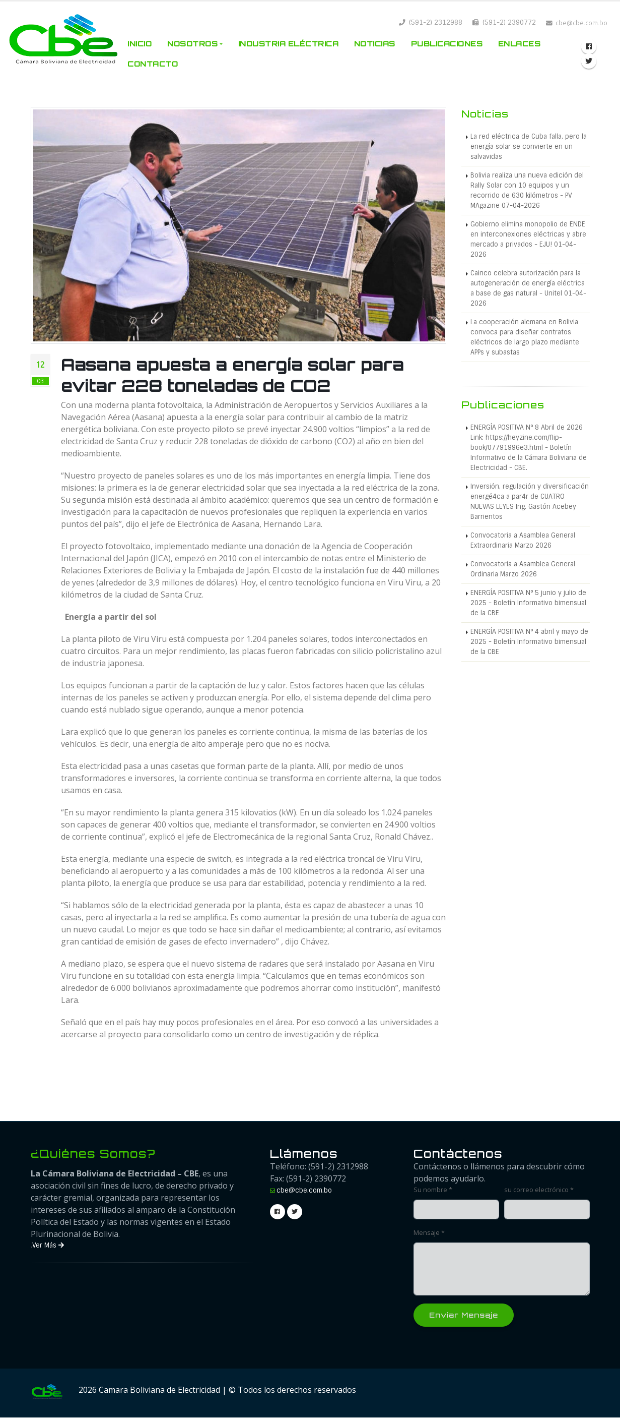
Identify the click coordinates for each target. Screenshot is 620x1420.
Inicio (139, 43)
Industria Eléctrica (288, 43)
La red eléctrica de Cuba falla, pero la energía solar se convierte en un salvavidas (528, 146)
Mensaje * (429, 1232)
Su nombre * (433, 1190)
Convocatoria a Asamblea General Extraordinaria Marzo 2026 (522, 540)
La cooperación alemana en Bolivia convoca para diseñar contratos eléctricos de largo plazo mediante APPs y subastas (524, 337)
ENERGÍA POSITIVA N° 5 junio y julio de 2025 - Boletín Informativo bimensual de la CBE (528, 602)
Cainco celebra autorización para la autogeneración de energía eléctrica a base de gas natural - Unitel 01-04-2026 (528, 288)
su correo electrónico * (539, 1190)
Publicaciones (447, 43)
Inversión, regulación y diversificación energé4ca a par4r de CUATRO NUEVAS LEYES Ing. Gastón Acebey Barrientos (529, 501)
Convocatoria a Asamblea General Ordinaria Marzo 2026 (522, 569)
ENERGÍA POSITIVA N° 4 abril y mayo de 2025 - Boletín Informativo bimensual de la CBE (529, 641)
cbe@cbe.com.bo (304, 1190)
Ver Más (48, 1245)
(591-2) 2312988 (430, 22)
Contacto (152, 64)
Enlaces (519, 43)
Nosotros (192, 43)
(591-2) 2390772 (504, 22)
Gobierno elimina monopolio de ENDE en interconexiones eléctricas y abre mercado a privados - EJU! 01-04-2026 (528, 239)
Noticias (374, 43)
